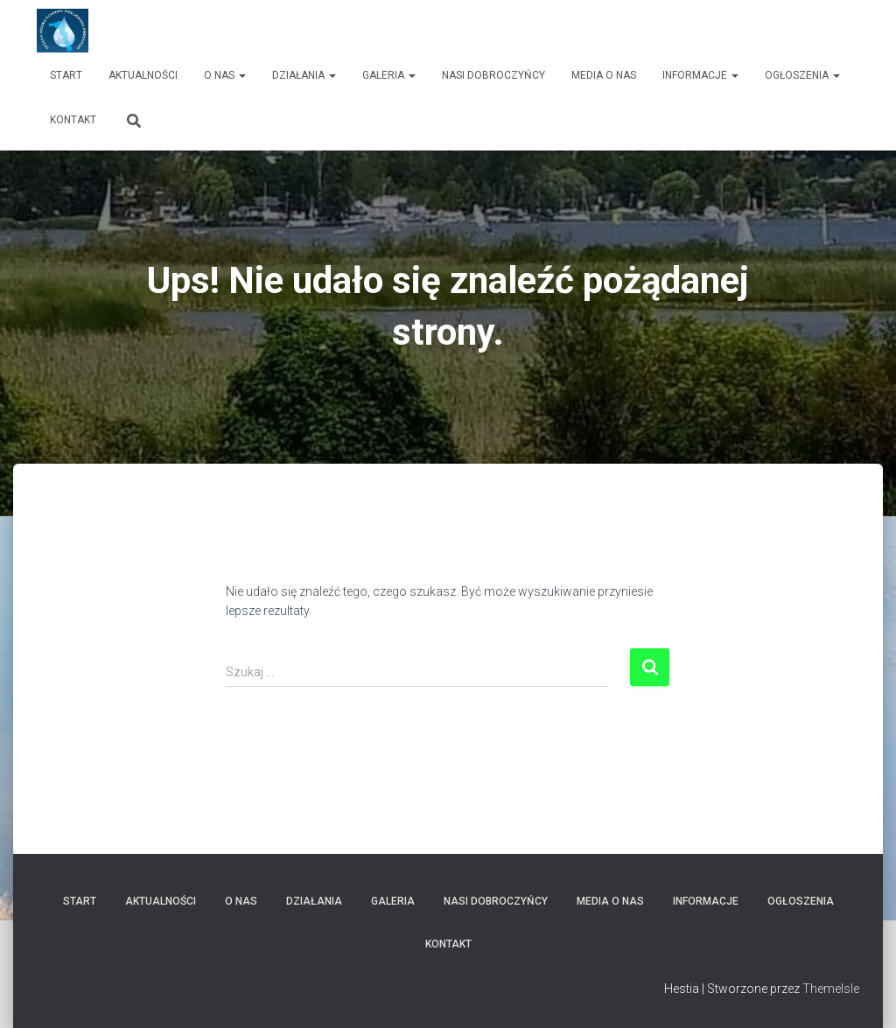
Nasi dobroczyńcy (493, 75)
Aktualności (143, 75)
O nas (225, 75)
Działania (304, 75)
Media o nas (603, 75)
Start (66, 75)
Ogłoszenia (802, 75)
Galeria (389, 75)
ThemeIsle (830, 989)
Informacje (700, 75)
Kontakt (73, 120)
